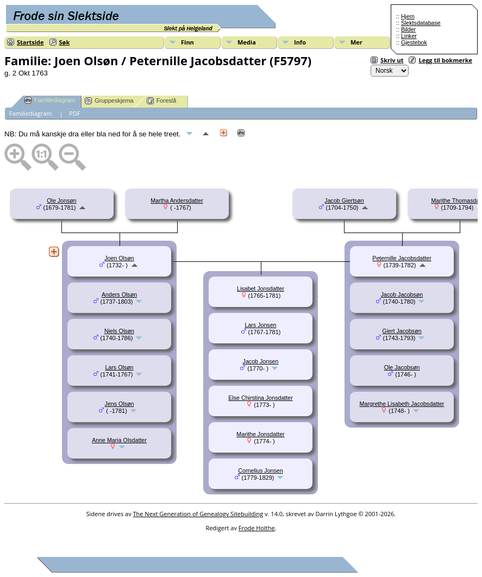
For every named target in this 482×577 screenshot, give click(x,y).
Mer (356, 42)
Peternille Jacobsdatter (401, 258)
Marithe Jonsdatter (260, 434)
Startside (30, 42)
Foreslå (162, 101)
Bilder (408, 29)
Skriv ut (391, 60)
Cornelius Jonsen (260, 470)
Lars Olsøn (119, 367)
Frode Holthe (257, 528)
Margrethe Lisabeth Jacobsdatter (402, 403)
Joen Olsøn (119, 258)
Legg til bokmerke (445, 60)
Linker (409, 36)
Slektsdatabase (421, 23)
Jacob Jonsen (261, 361)
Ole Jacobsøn (402, 367)
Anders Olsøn (119, 294)
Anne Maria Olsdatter (119, 440)
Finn (187, 42)
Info (300, 42)
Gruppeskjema (109, 101)
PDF (74, 113)
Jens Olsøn (119, 403)
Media (246, 42)
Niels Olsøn (119, 331)
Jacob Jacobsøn (402, 294)
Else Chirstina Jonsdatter (260, 397)
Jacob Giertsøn (344, 200)
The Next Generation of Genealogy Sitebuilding (198, 514)
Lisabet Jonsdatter (260, 288)
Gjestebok (414, 42)
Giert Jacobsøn (401, 331)
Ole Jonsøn (62, 200)
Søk (64, 42)
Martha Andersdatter (177, 200)
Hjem (408, 16)
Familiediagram (49, 100)
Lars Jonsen (260, 325)
